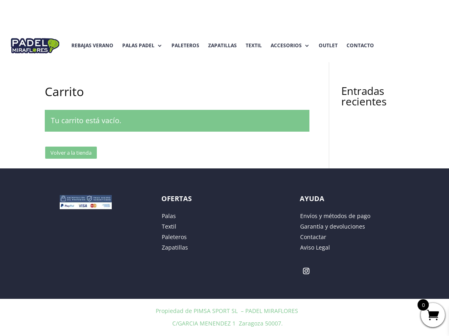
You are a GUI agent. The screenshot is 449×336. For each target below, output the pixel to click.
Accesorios (286, 45)
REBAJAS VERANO (92, 45)
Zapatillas (222, 45)
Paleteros (185, 45)
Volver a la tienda (71, 152)
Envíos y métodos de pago (335, 216)
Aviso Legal (315, 247)
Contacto (360, 45)
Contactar (313, 237)
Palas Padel (138, 45)
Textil (254, 45)
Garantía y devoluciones (332, 226)
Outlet (328, 45)
